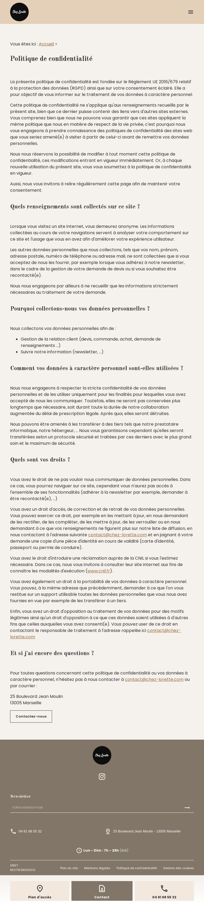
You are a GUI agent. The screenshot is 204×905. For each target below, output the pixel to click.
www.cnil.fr (98, 571)
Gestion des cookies (178, 868)
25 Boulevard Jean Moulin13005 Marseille (147, 831)
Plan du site (69, 868)
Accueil (46, 44)
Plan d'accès (39, 897)
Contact (101, 897)
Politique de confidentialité (137, 868)
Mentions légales (97, 868)
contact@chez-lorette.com (117, 535)
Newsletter (20, 797)
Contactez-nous (31, 716)
